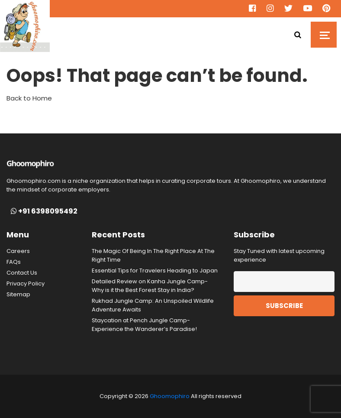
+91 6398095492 (44, 211)
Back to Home (29, 98)
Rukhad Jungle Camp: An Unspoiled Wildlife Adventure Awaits (153, 305)
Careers (18, 251)
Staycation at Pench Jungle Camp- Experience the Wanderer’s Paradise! (144, 324)
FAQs (13, 262)
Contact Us (21, 273)
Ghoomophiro (170, 396)
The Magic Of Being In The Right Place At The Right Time (153, 255)
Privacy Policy (25, 283)
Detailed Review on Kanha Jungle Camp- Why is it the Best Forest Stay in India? (150, 285)
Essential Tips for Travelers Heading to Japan (155, 270)
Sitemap (18, 294)
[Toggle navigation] (324, 35)
